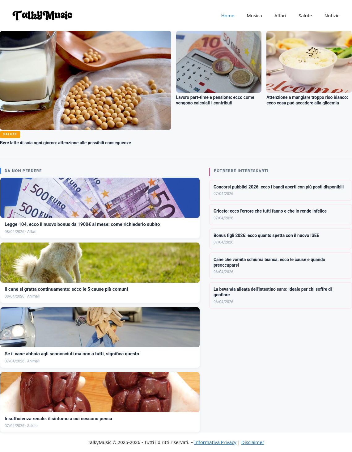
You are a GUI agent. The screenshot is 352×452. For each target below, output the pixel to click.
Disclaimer (252, 442)
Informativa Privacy (215, 442)
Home (228, 15)
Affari (280, 15)
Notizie (332, 15)
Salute (305, 15)
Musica (254, 15)
